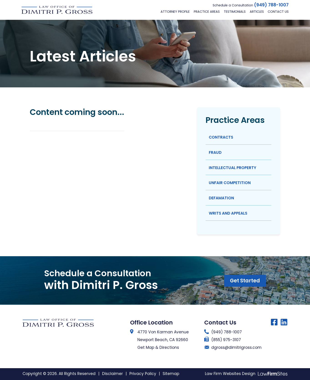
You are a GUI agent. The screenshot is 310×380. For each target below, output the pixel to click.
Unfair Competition (230, 182)
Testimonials (235, 11)
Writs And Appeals (228, 213)
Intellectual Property (232, 167)
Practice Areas (207, 11)
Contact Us (278, 11)
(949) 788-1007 (271, 5)
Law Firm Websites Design (230, 373)
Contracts (221, 137)
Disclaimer (112, 373)
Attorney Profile (175, 11)
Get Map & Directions (158, 347)
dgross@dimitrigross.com (236, 347)
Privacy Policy (142, 373)
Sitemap (171, 373)
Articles (257, 11)
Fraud (215, 152)
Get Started (245, 280)
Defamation (221, 198)
